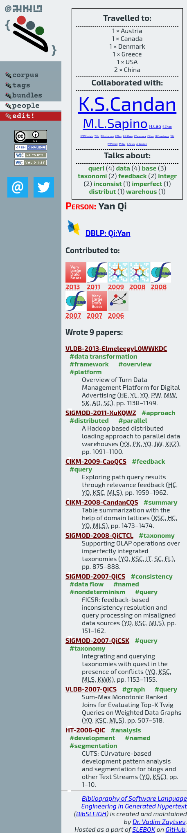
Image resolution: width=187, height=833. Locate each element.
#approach (159, 412)
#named (126, 584)
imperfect (147, 183)
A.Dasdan (141, 143)
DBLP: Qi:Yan (108, 233)
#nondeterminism (97, 591)
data (123, 168)
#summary (161, 502)
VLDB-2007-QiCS (91, 689)
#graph (133, 689)
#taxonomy (157, 535)
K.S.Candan (127, 103)
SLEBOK (143, 829)
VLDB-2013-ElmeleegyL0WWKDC (116, 348)
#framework (89, 364)
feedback (132, 176)
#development (92, 737)
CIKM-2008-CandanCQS (101, 502)
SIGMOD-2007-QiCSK (97, 640)
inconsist (108, 183)
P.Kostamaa (107, 136)
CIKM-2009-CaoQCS (95, 461)
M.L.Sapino (115, 122)
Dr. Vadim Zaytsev (159, 821)
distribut (102, 191)
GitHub (176, 829)
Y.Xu (97, 136)
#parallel (132, 420)
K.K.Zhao (127, 136)
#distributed (89, 420)
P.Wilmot (112, 143)
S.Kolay (131, 143)
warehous (141, 191)
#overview (135, 364)
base (149, 168)
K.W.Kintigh (86, 136)
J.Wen (118, 136)
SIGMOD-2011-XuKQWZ (100, 412)
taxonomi (92, 176)
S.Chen (167, 126)
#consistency (152, 576)
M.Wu (122, 143)
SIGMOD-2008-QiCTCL (99, 535)
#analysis (125, 730)
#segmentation (93, 745)
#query (81, 469)
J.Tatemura (140, 136)
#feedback (148, 461)
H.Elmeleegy (162, 136)
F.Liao (150, 136)
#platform (86, 371)
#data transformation (103, 356)
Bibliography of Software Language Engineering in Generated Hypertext (134, 802)
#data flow (87, 584)
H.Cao (155, 126)
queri (96, 168)
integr (167, 176)
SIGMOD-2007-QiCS (95, 576)
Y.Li (172, 136)
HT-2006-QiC (85, 730)
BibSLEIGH (91, 813)
